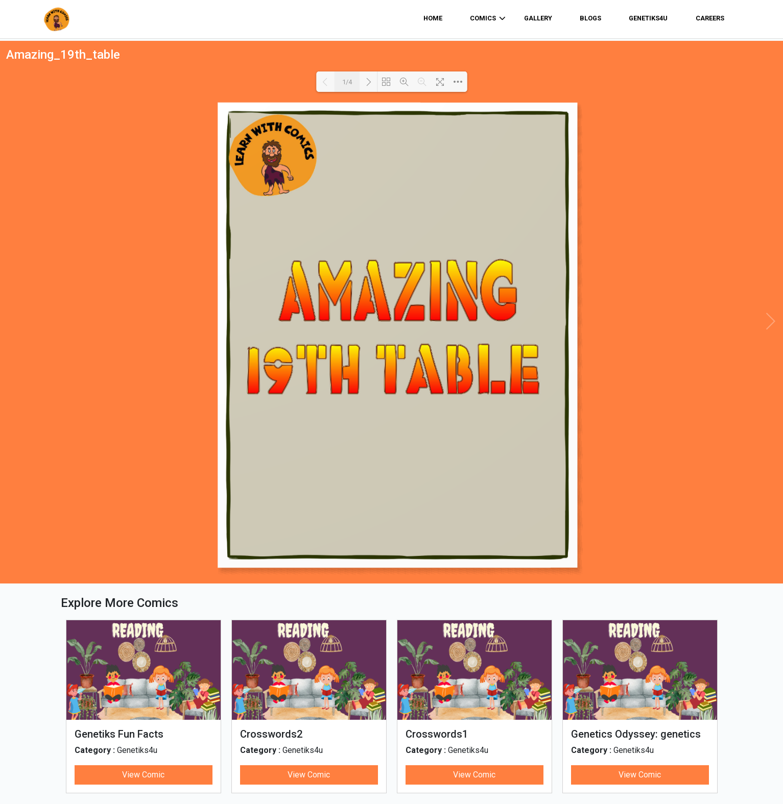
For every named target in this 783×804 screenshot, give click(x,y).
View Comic (143, 774)
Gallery (538, 18)
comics (488, 18)
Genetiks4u (648, 18)
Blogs (590, 18)
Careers (710, 18)
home (432, 18)
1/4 (347, 82)
